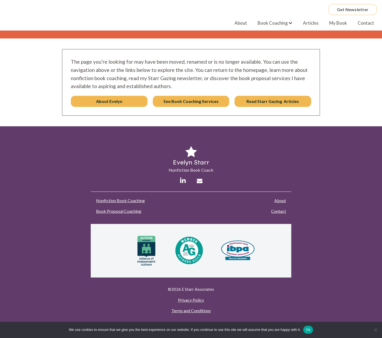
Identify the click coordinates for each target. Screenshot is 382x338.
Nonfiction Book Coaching (120, 200)
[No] (375, 329)
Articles (311, 23)
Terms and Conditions (191, 310)
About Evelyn (109, 101)
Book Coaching (275, 23)
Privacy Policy (191, 299)
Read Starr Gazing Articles (272, 101)
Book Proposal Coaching (118, 211)
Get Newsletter (353, 9)
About (241, 23)
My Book (338, 23)
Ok (308, 330)
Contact (366, 23)
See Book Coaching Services (191, 101)
